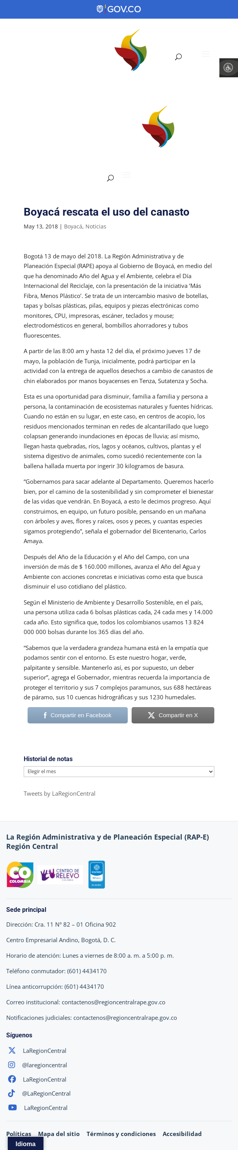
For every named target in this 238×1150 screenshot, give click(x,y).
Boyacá (73, 226)
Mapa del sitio (59, 1134)
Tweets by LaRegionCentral (60, 793)
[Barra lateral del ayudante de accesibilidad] (228, 67)
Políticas (18, 1134)
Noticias (95, 226)
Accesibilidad (182, 1134)
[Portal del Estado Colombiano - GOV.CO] (119, 9)
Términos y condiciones (121, 1134)
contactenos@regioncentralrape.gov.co (113, 1002)
